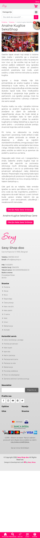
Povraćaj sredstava (11, 371)
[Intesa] (20, 427)
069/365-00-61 (13, 257)
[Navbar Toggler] (36, 12)
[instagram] (8, 401)
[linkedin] (18, 401)
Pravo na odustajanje (11, 375)
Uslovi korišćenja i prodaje (13, 340)
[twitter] (22, 401)
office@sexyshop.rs (14, 260)
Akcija (6, 291)
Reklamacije (8, 367)
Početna (4, 22)
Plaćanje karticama (11, 359)
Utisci (6, 322)
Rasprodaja (8, 299)
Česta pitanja (8, 302)
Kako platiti (8, 310)
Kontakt (7, 330)
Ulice (4, 411)
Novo (6, 295)
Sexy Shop (32, 462)
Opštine (5, 406)
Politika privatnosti (11, 344)
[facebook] (3, 401)
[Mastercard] (17, 421)
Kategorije (7, 12)
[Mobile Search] (36, 17)
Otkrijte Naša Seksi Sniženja (20, 210)
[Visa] (25, 421)
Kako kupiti (8, 347)
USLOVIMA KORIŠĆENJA (20, 442)
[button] (5, 534)
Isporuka (7, 351)
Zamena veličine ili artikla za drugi (16, 379)
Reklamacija (8, 326)
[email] (15, 390)
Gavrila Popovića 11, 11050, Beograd (15, 252)
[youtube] (13, 401)
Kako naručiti (9, 306)
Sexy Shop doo (13, 248)
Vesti (5, 318)
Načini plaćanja (9, 355)
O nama (7, 314)
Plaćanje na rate (10, 363)
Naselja (25, 406)
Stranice (11, 22)
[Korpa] (36, 6)
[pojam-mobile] (18, 17)
